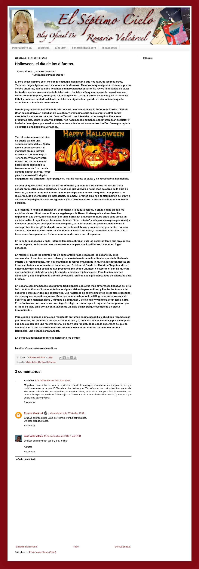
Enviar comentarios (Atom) (42, 552)
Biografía (43, 47)
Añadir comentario (26, 459)
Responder (29, 402)
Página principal (22, 47)
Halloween (51, 362)
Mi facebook (109, 47)
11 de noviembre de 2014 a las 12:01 (62, 436)
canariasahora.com (84, 47)
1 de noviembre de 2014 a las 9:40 (52, 380)
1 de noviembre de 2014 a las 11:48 (66, 413)
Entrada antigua (122, 546)
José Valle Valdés (33, 436)
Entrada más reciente (26, 546)
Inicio (76, 546)
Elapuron (60, 47)
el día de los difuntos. (35, 362)
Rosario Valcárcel (33, 413)
